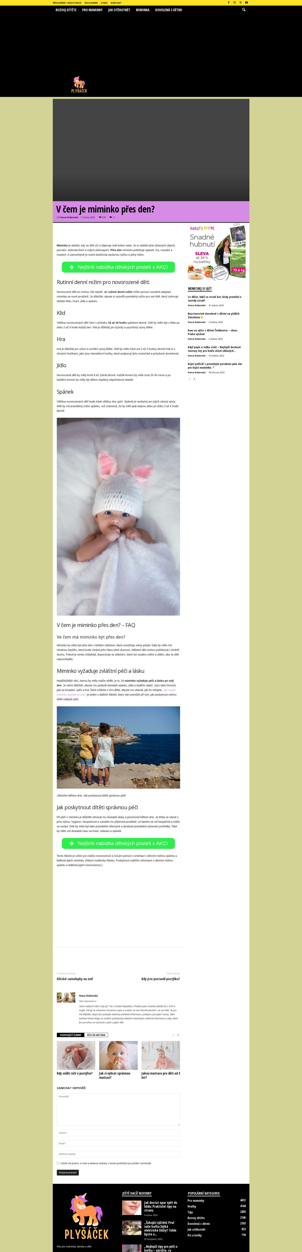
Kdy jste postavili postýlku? (161, 944)
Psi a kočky (195, 1200)
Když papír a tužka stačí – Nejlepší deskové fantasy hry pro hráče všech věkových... (214, 311)
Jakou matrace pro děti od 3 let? (161, 1040)
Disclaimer (91, 2)
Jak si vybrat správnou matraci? (114, 1040)
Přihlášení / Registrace (67, 2)
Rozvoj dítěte (66, 10)
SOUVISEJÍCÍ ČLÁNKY (70, 1000)
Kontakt (116, 2)
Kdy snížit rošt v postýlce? (75, 1038)
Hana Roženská (69, 179)
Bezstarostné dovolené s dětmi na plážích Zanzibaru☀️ (213, 277)
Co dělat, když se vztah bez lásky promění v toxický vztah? (214, 260)
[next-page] (178, 1000)
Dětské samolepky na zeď (75, 944)
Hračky (192, 1172)
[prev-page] (173, 1000)
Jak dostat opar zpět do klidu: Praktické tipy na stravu (160, 1171)
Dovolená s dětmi (168, 10)
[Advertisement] (151, 43)
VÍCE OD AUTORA (96, 1000)
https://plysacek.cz (87, 966)
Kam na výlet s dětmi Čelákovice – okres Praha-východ (212, 294)
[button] (243, 10)
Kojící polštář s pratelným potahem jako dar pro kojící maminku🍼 (215, 327)
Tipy (190, 1177)
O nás (104, 2)
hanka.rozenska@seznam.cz (91, 1219)
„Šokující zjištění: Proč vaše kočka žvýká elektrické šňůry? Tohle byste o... (160, 1194)
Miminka (142, 10)
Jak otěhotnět (119, 10)
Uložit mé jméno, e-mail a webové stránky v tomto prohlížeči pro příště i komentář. (106, 1128)
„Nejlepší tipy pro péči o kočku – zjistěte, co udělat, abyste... (160, 1215)
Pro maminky (92, 10)
